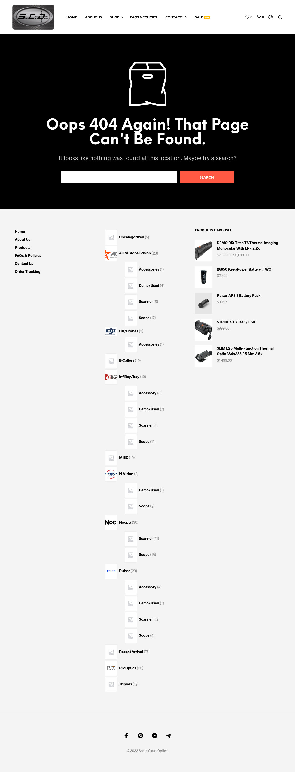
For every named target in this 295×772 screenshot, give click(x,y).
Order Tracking (27, 271)
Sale (199, 17)
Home (72, 17)
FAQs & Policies (143, 17)
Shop (114, 17)
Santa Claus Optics (153, 751)
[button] (248, 17)
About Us (93, 17)
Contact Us (176, 17)
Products (22, 247)
